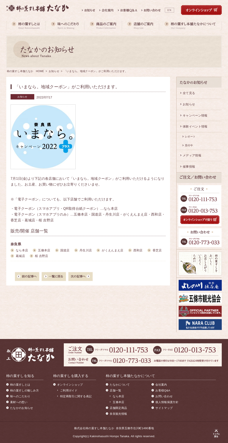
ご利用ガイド (68, 390)
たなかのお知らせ (21, 408)
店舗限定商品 (118, 408)
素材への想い (18, 402)
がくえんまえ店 (112, 250)
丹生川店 (86, 250)
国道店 (65, 250)
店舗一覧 (115, 390)
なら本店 (22, 250)
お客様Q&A (162, 390)
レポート (190, 136)
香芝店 (157, 250)
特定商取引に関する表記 (76, 396)
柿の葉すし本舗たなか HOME (25, 71)
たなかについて (120, 384)
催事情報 (189, 166)
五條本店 (44, 250)
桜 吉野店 (41, 256)
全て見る (189, 93)
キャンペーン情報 (195, 115)
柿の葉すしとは (20, 384)
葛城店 (20, 256)
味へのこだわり (20, 396)
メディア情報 (192, 155)
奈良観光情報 (118, 413)
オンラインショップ (70, 384)
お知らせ (54, 71)
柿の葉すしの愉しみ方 (24, 390)
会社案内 (161, 384)
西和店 (138, 250)
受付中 (189, 145)
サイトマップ (164, 408)
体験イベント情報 (195, 126)
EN (169, 10)
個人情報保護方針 (166, 402)
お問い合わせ (164, 396)
